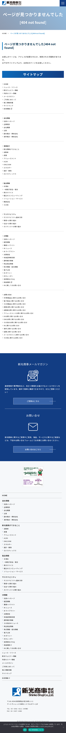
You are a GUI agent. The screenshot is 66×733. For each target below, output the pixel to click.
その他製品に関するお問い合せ (15, 304)
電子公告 (7, 270)
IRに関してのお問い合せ (12, 285)
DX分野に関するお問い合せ (13, 316)
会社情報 (7, 118)
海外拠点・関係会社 (11, 137)
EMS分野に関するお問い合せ (14, 319)
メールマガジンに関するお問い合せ (16, 335)
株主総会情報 (8, 264)
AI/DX (6, 161)
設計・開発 (8, 171)
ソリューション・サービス (13, 199)
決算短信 (7, 254)
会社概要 (7, 127)
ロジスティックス (10, 174)
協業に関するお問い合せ (12, 332)
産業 (5, 155)
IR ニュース (8, 248)
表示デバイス (8, 192)
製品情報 (7, 183)
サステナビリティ (10, 214)
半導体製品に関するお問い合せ (15, 298)
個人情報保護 (8, 103)
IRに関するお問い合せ (11, 325)
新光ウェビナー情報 (11, 90)
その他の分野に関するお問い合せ (15, 322)
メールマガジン (9, 96)
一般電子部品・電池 (11, 189)
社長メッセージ (9, 121)
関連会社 (7, 202)
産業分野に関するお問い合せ (14, 307)
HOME (6, 84)
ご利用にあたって (10, 99)
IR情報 (6, 236)
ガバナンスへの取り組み (12, 226)
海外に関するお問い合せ (12, 329)
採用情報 (7, 109)
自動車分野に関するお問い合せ (15, 310)
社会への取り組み (10, 223)
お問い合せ (8, 295)
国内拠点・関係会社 (11, 134)
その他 (6, 205)
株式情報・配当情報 (11, 267)
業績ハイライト (9, 245)
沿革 (5, 130)
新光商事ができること (11, 149)
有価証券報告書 (9, 257)
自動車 (6, 152)
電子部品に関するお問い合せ (14, 301)
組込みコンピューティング (13, 195)
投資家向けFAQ (9, 279)
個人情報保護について (36, 730)
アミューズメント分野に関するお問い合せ (18, 313)
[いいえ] (63, 727)
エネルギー (8, 168)
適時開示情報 (8, 261)
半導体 (6, 186)
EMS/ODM (7, 164)
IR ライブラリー (9, 251)
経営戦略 (7, 242)
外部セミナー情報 (10, 93)
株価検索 (7, 282)
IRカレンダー (8, 276)
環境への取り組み (10, 220)
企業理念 (7, 124)
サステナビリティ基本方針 (13, 217)
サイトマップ (8, 106)
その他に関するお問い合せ (13, 338)
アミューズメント (10, 158)
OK (25, 730)
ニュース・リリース (11, 87)
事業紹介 (7, 146)
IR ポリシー (8, 273)
